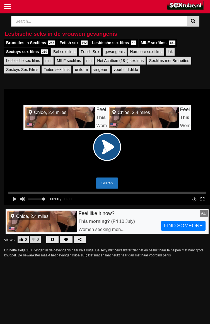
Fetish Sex (90, 51)
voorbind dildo (126, 69)
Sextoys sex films (27, 51)
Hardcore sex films (146, 51)
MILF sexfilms (158, 42)
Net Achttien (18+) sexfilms (120, 60)
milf (48, 60)
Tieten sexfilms (56, 69)
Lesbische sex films (114, 42)
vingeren (100, 69)
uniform (81, 69)
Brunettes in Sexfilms (30, 42)
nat (89, 60)
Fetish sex (73, 42)
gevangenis (115, 51)
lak (170, 51)
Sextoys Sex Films (22, 69)
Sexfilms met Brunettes (169, 60)
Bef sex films (64, 51)
